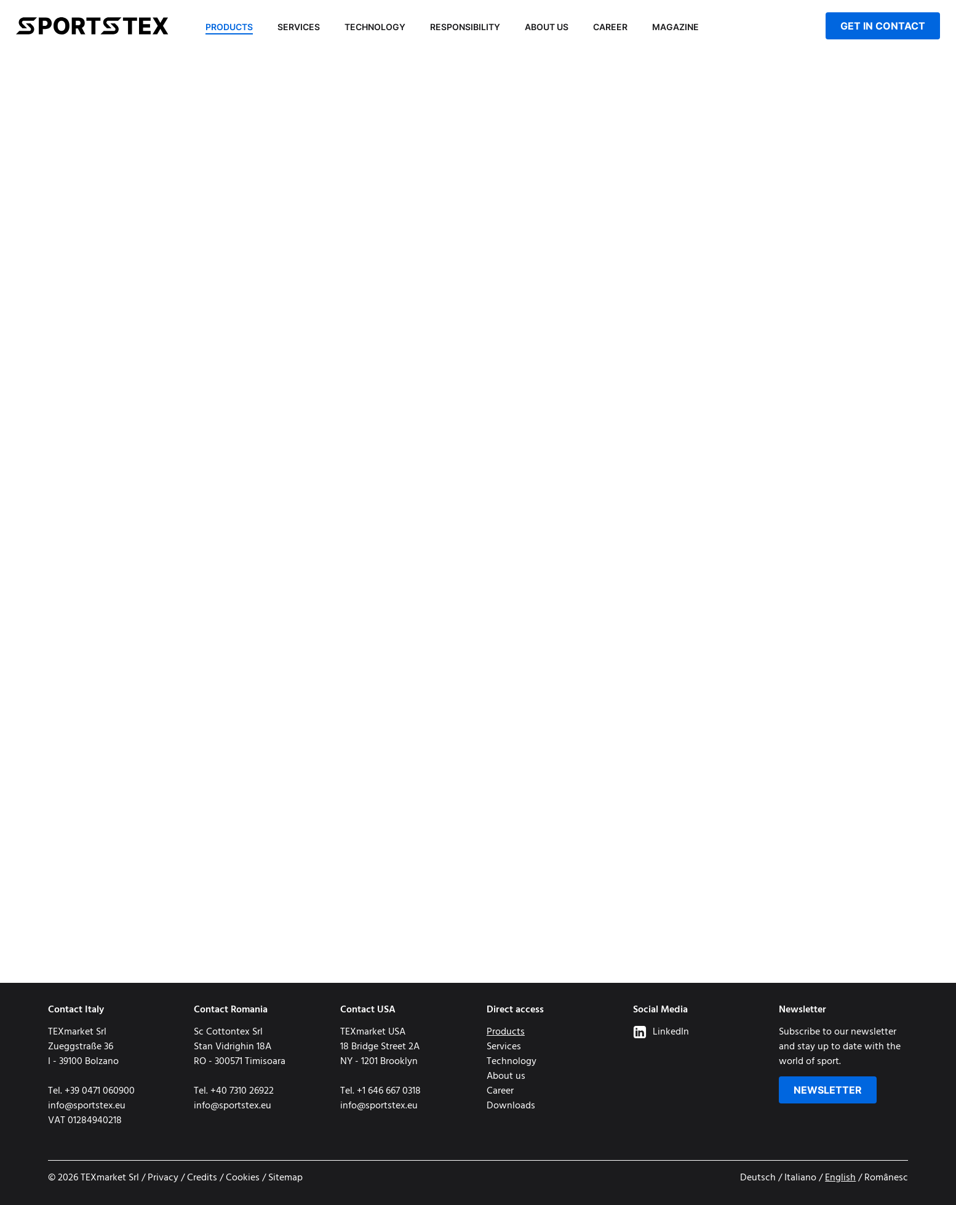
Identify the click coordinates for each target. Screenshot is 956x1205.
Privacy (163, 1178)
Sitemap (285, 1178)
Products (229, 27)
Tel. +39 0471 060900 (91, 1091)
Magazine (675, 27)
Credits (202, 1178)
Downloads (511, 1106)
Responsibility (465, 27)
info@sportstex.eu (86, 1106)
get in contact (882, 26)
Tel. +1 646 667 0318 (380, 1091)
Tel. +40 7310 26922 (234, 1091)
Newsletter (828, 1090)
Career (610, 27)
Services (298, 27)
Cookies (243, 1178)
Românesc (886, 1178)
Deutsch (758, 1178)
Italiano (800, 1178)
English (840, 1178)
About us (546, 27)
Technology (375, 27)
